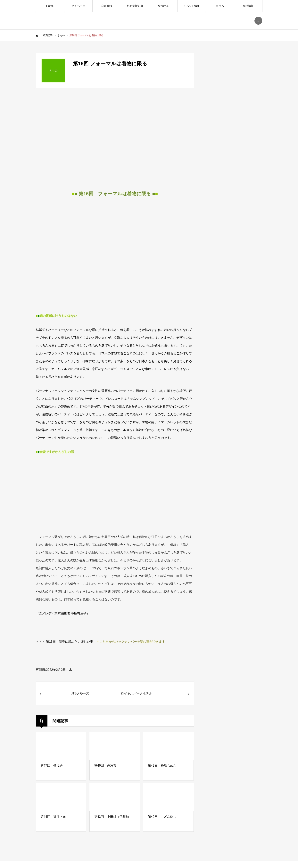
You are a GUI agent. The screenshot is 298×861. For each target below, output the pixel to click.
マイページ (78, 5)
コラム (220, 5)
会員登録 (106, 5)
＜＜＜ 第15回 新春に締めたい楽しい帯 (64, 641)
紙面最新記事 (135, 5)
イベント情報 (191, 5)
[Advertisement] (233, 359)
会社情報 (248, 5)
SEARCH (258, 21)
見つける (163, 5)
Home (50, 5)
